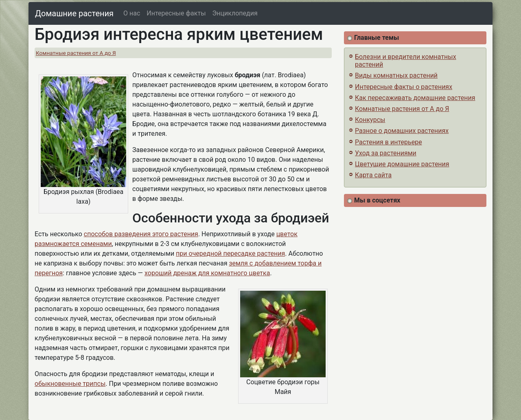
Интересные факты (176, 13)
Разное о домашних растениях (402, 131)
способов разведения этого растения (141, 234)
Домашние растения (74, 13)
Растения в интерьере (388, 142)
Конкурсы (370, 120)
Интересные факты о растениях (403, 87)
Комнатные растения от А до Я (76, 53)
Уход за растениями (385, 153)
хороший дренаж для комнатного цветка (207, 273)
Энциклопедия (235, 13)
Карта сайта (373, 175)
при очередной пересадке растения (230, 253)
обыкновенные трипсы (70, 383)
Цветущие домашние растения (402, 164)
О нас (131, 13)
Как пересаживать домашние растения (415, 98)
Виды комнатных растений (396, 75)
